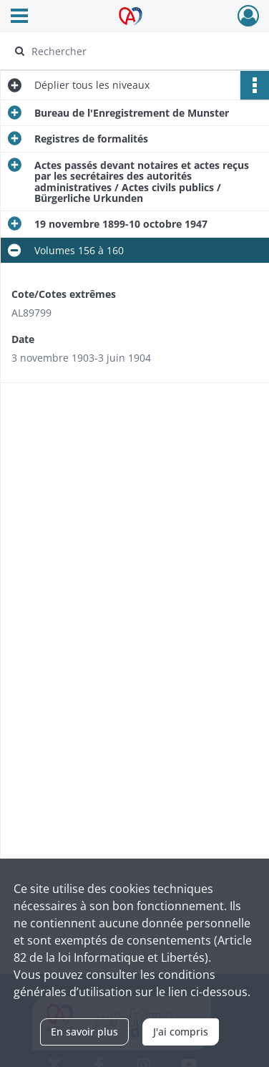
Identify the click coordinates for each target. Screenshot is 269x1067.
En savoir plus (84, 1031)
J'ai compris (180, 1031)
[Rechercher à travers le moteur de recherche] (133, 50)
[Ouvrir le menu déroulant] (19, 17)
